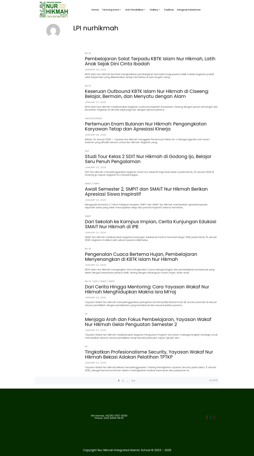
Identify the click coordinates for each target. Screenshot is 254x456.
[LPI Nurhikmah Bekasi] (207, 418)
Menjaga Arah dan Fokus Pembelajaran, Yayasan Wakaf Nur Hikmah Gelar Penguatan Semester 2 (148, 322)
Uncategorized (93, 118)
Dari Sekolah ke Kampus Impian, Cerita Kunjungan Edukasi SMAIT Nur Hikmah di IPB (150, 224)
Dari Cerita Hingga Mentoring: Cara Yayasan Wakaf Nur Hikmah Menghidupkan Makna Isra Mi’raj (147, 289)
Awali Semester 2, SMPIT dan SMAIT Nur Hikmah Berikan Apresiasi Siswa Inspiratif (146, 191)
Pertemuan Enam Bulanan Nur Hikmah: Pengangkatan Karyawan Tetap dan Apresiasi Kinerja (146, 126)
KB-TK (88, 53)
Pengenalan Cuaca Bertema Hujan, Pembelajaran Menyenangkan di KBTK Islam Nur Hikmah (141, 256)
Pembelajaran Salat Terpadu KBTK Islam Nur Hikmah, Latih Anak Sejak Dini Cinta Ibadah (150, 61)
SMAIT (88, 183)
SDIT (87, 151)
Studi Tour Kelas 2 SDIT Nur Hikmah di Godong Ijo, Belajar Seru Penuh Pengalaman (148, 159)
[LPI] (211, 418)
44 (133, 381)
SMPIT (96, 183)
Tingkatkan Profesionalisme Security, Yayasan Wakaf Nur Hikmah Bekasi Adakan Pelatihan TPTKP (149, 354)
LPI (86, 313)
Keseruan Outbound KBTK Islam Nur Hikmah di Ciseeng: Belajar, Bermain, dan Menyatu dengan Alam (147, 94)
